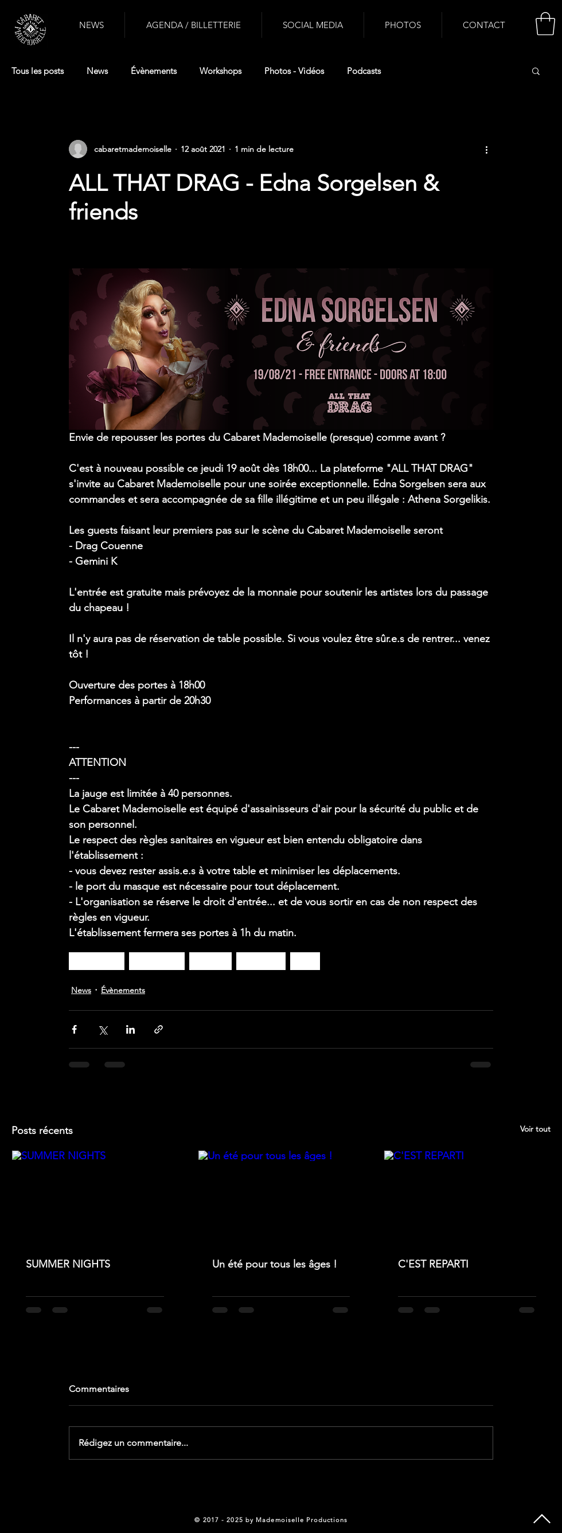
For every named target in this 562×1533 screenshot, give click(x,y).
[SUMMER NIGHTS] (95, 1197)
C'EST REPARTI (433, 1264)
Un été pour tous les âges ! (274, 1264)
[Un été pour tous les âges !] (281, 1197)
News (97, 70)
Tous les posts (37, 70)
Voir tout (535, 1129)
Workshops (220, 70)
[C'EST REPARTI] (467, 1197)
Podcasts (364, 70)
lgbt (305, 961)
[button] (545, 23)
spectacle (261, 961)
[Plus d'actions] (486, 149)
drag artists (156, 961)
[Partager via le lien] (158, 1029)
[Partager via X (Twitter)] (102, 1029)
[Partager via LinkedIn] (130, 1029)
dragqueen (96, 961)
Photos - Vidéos (294, 70)
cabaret (210, 961)
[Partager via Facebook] (74, 1029)
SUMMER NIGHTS (68, 1264)
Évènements (154, 70)
